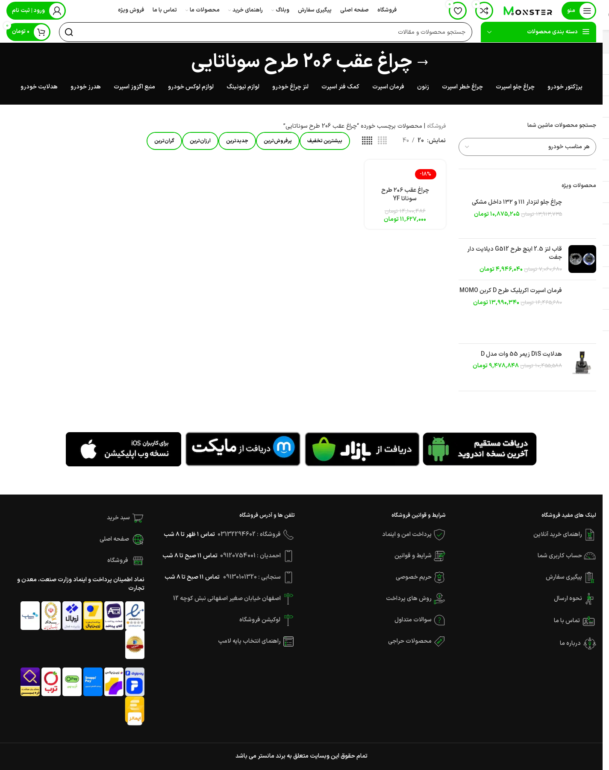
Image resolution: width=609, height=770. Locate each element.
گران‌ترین (164, 141)
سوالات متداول (413, 619)
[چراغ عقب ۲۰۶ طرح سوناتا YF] (405, 174)
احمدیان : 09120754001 (250, 555)
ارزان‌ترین (200, 141)
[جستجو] (265, 32)
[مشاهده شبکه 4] (382, 141)
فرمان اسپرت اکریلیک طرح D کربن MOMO (510, 291)
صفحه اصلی (114, 539)
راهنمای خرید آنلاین (557, 534)
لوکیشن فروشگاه (259, 619)
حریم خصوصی (414, 577)
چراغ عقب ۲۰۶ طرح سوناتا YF (405, 195)
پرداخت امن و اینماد (407, 534)
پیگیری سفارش (564, 577)
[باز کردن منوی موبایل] (578, 10)
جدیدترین (237, 141)
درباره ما (570, 643)
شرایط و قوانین (413, 555)
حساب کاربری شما (560, 555)
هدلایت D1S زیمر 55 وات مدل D (521, 354)
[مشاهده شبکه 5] (367, 141)
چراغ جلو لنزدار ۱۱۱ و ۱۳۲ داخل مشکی (517, 202)
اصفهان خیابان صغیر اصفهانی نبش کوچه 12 (227, 598)
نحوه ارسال (568, 598)
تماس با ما (567, 620)
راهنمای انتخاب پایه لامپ (249, 641)
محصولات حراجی (410, 641)
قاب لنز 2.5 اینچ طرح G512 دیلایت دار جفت (514, 253)
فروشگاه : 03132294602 (249, 534)
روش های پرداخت (409, 598)
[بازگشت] (422, 62)
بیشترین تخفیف (324, 141)
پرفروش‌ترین (278, 141)
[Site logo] (527, 10)
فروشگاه (436, 126)
